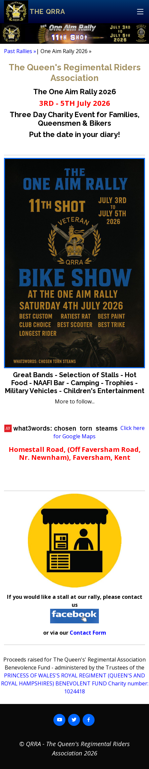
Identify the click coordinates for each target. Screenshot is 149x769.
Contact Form (88, 632)
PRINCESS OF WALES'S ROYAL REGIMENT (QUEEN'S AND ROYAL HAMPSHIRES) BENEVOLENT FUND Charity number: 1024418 (74, 683)
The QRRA (47, 12)
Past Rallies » (20, 51)
